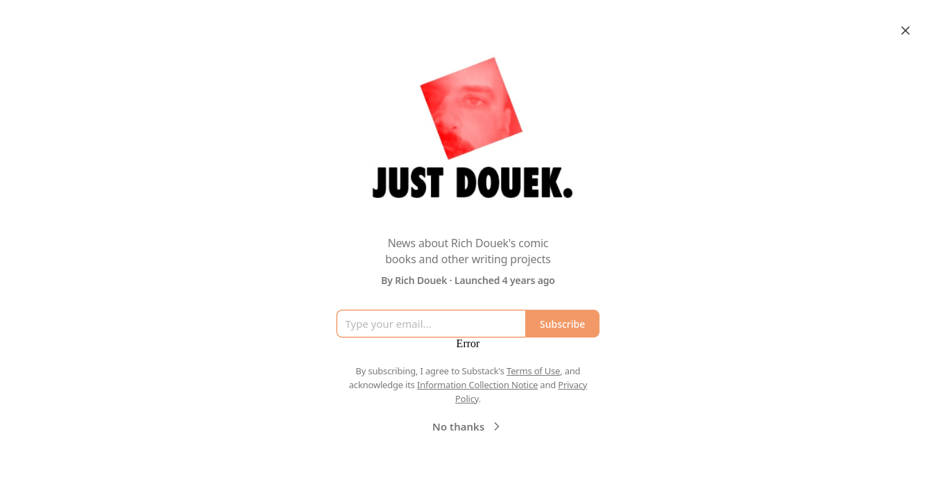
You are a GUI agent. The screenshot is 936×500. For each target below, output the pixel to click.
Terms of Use (533, 371)
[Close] (905, 30)
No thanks (468, 426)
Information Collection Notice (477, 384)
